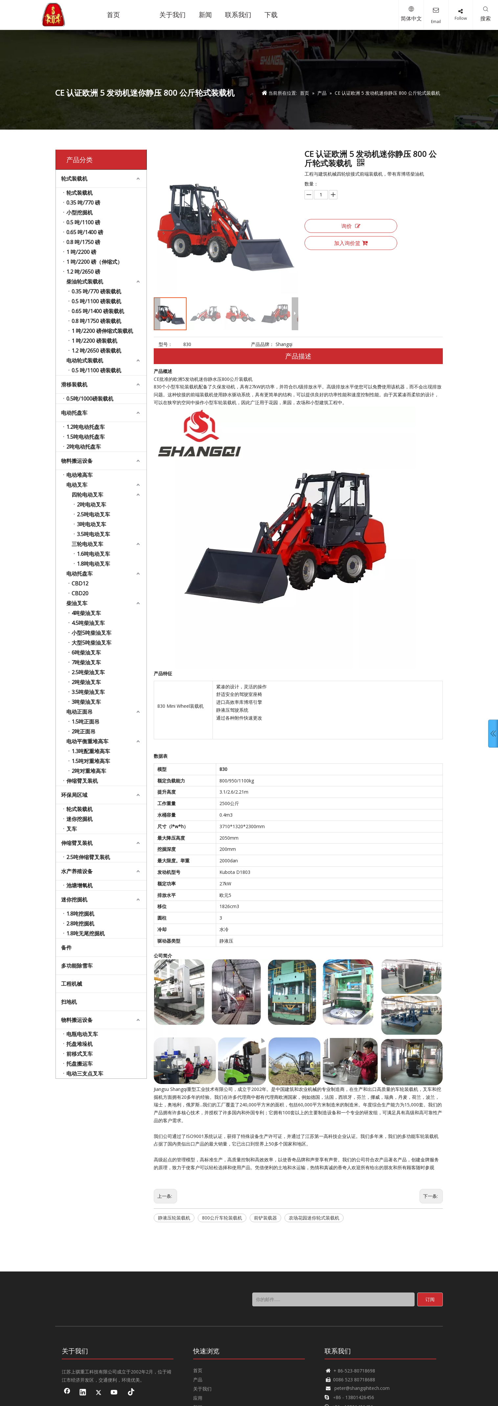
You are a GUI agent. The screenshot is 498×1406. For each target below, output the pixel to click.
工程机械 (71, 983)
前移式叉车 (79, 1053)
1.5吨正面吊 (86, 721)
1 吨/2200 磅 (81, 252)
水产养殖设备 (77, 871)
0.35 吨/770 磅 (83, 202)
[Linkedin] (83, 1393)
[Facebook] (67, 1393)
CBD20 (80, 593)
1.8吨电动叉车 (93, 563)
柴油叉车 (76, 603)
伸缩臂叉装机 (82, 780)
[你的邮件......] (333, 1299)
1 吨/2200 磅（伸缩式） (94, 261)
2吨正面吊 (84, 731)
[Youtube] (114, 1393)
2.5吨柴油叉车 (88, 672)
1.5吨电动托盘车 (85, 436)
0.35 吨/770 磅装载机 (96, 291)
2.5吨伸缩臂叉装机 (88, 857)
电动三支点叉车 (84, 1073)
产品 (197, 1379)
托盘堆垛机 (79, 1044)
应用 (197, 1398)
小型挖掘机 (79, 212)
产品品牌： (262, 344)
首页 (197, 1370)
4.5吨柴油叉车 (88, 623)
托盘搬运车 (79, 1063)
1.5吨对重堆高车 (91, 761)
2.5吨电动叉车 (93, 514)
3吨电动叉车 (91, 524)
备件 (66, 947)
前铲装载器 (265, 1218)
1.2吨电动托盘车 (85, 427)
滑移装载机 (74, 384)
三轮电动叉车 (87, 544)
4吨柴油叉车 (86, 613)
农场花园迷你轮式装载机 (314, 1218)
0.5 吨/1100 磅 (83, 222)
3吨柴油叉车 (86, 701)
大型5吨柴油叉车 (91, 642)
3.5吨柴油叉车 (88, 692)
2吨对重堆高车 (89, 771)
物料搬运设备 (77, 460)
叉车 (71, 828)
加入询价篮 (351, 243)
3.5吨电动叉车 (93, 534)
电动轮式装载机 (84, 360)
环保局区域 (74, 795)
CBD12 (80, 583)
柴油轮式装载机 (84, 281)
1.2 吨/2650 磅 (83, 271)
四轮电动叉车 (87, 494)
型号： (165, 344)
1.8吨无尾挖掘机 (85, 933)
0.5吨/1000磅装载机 (89, 398)
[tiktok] (130, 1393)
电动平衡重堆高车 (87, 741)
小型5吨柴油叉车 (91, 632)
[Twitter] (98, 1393)
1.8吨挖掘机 (80, 913)
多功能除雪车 (77, 965)
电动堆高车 (79, 475)
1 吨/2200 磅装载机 (94, 340)
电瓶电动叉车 (82, 1034)
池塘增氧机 (79, 885)
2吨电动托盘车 (83, 446)
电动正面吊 (79, 711)
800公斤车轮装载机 (222, 1218)
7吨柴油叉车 (86, 662)
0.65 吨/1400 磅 (84, 232)
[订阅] (430, 1299)
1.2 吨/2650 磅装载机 (96, 350)
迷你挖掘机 (79, 819)
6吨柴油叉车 (86, 652)
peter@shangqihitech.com (362, 1388)
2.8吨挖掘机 (80, 923)
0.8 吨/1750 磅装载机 (96, 321)
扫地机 (69, 1001)
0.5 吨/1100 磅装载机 (96, 301)
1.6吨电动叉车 (93, 553)
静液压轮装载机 (174, 1218)
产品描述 (298, 356)
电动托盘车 (74, 412)
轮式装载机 (74, 178)
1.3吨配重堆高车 (91, 751)
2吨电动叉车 (91, 504)
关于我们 (202, 1389)
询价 (350, 226)
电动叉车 (76, 484)
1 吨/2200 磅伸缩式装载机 (102, 330)
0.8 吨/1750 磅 (83, 242)
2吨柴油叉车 (86, 682)
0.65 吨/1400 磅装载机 (98, 311)
